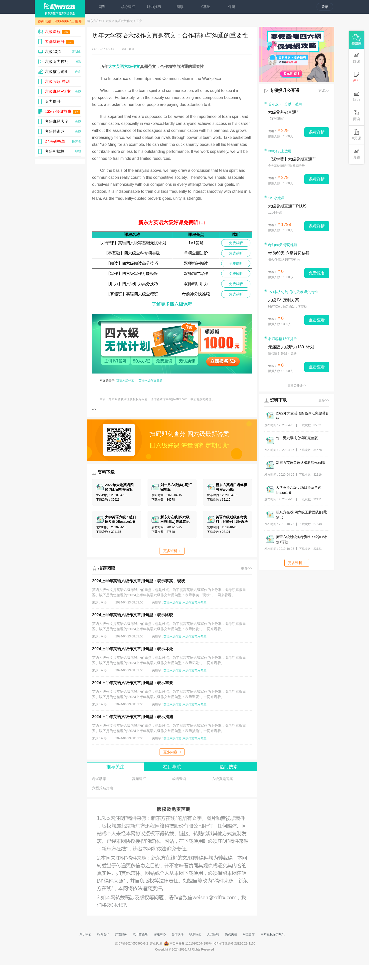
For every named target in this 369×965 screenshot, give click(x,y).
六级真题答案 (222, 779)
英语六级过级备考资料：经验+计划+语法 (301, 539)
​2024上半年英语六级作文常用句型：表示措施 (132, 717)
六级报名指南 (102, 788)
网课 (102, 7)
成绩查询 (179, 779)
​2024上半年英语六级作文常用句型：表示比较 (132, 615)
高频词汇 (139, 779)
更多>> (246, 568)
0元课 (356, 134)
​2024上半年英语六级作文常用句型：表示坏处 (132, 649)
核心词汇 (128, 7)
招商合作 (103, 934)
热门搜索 (229, 766)
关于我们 (85, 934)
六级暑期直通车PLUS (287, 206)
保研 (231, 7)
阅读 (180, 7)
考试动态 (99, 779)
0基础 (205, 7)
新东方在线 (94, 21)
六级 (109, 21)
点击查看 (317, 320)
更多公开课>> (297, 385)
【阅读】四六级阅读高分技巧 (132, 263)
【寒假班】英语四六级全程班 (132, 294)
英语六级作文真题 (151, 380)
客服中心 (160, 934)
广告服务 (121, 934)
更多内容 (172, 752)
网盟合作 (249, 934)
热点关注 (231, 934)
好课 (356, 57)
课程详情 (317, 132)
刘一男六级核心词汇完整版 (297, 438)
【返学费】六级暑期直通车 (292, 159)
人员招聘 (213, 934)
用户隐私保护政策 (273, 934)
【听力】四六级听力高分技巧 (132, 284)
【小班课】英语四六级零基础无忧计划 (132, 243)
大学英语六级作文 (124, 66)
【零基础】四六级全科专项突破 (132, 253)
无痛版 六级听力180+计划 (291, 347)
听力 (356, 96)
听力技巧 (154, 7)
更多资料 (172, 551)
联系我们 (195, 934)
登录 (324, 7)
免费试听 (236, 243)
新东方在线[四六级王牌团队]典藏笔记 (301, 514)
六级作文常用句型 (194, 602)
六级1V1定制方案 (283, 300)
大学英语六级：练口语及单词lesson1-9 (298, 490)
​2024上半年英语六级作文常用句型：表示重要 (132, 683)
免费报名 (317, 273)
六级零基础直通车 (284, 112)
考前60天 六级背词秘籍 (289, 253)
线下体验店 (140, 934)
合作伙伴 (178, 934)
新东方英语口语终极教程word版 (300, 463)
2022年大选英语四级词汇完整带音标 (302, 415)
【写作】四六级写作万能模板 (132, 273)
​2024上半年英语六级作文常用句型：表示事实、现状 (138, 581)
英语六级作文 (124, 21)
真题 (356, 154)
